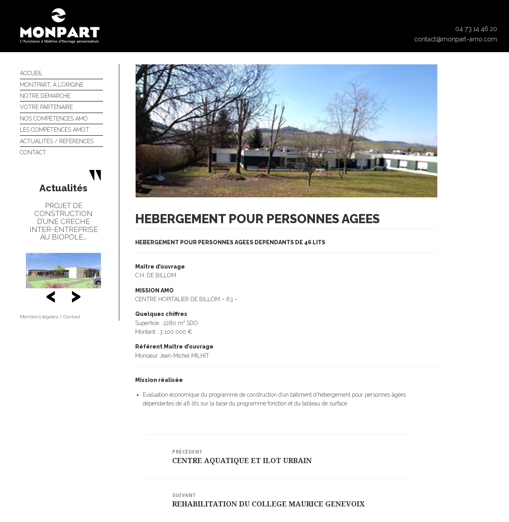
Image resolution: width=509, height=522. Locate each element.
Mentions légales (39, 316)
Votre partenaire (46, 107)
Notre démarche (45, 96)
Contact (33, 152)
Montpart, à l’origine (52, 85)
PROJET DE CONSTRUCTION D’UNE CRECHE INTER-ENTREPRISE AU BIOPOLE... (63, 221)
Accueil (31, 73)
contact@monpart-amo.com (455, 39)
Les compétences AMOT (54, 130)
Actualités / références (56, 141)
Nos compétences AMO (54, 118)
